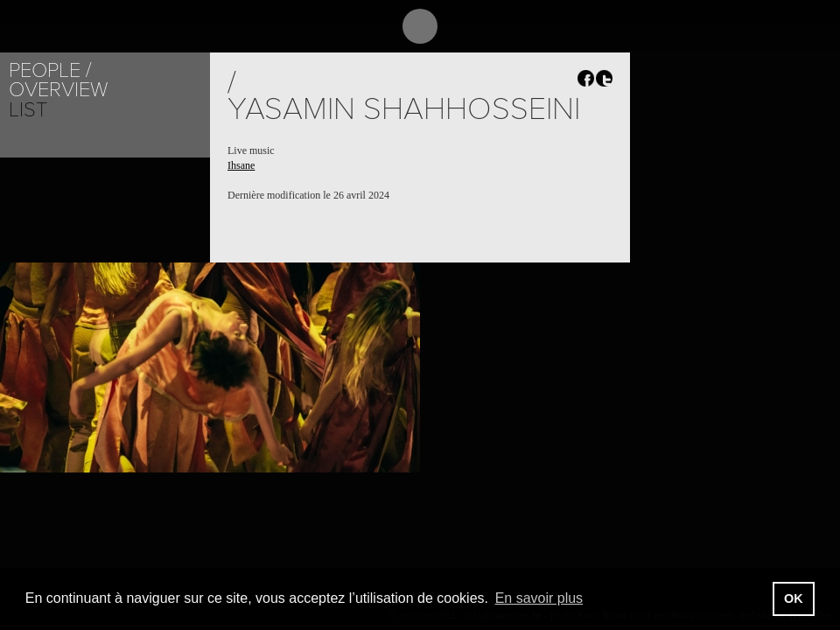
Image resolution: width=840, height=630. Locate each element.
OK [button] (793, 599)
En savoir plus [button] (539, 598)
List (28, 109)
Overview (58, 89)
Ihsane (241, 165)
